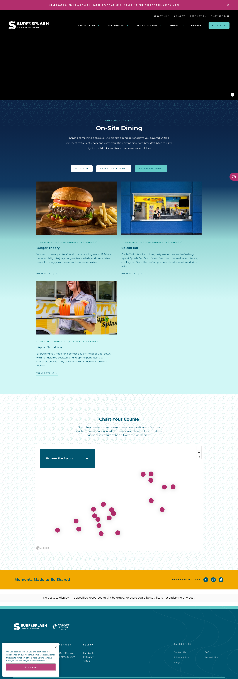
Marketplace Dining (114, 164)
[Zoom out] (199, 447)
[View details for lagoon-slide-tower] (162, 504)
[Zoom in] (199, 443)
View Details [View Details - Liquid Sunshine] (45, 373)
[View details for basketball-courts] (173, 481)
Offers (196, 25)
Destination (198, 16)
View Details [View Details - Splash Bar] (130, 274)
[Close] (228, 5)
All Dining (82, 164)
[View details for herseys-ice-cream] (99, 520)
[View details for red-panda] (111, 504)
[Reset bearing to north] (199, 452)
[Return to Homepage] (28, 28)
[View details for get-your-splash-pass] (97, 514)
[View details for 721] (57, 525)
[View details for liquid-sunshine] (78, 524)
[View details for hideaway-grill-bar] (93, 504)
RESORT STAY (86, 25)
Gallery (179, 16)
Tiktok (86, 648)
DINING (175, 25)
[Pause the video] (232, 95)
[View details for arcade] (94, 510)
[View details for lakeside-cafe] (103, 499)
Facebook (88, 641)
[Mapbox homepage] (42, 543)
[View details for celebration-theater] (101, 528)
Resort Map (161, 16)
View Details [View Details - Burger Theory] (45, 274)
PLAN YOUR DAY (147, 25)
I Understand (31, 667)
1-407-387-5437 (220, 16)
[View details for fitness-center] (143, 469)
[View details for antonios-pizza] (113, 508)
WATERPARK (116, 25)
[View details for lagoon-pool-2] (151, 495)
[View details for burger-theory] (151, 469)
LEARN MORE (171, 5)
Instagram (88, 644)
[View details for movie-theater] (117, 527)
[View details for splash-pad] (164, 482)
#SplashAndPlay (186, 580)
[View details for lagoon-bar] (150, 475)
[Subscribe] (233, 177)
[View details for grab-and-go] (109, 513)
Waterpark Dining (151, 164)
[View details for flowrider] (76, 516)
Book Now (219, 25)
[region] (119, 492)
